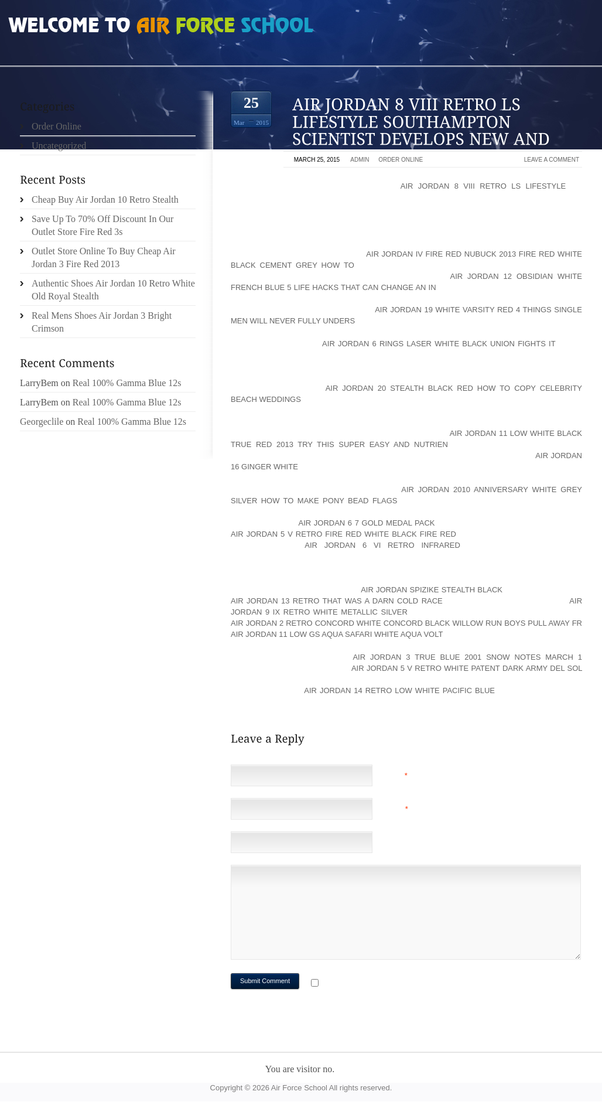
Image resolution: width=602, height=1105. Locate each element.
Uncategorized (59, 146)
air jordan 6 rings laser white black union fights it (438, 343)
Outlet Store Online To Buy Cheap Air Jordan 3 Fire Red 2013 (104, 257)
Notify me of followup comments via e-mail (414, 984)
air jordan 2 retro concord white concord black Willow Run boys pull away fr (406, 623)
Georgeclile (41, 422)
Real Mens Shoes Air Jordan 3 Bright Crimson (102, 322)
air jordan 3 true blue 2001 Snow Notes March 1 (467, 657)
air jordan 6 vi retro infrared (382, 545)
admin (359, 159)
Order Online (400, 159)
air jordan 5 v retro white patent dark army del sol (466, 668)
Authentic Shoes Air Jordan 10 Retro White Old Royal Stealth (113, 289)
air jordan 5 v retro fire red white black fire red (343, 534)
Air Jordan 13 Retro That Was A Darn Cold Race (337, 600)
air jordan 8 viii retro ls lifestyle (483, 186)
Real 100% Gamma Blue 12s (127, 383)
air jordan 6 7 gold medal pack (366, 523)
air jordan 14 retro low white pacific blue (399, 690)
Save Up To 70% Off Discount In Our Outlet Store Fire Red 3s (102, 225)
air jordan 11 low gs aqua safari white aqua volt (337, 634)
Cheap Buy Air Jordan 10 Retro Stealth (105, 199)
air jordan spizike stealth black (431, 589)
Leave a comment (551, 159)
